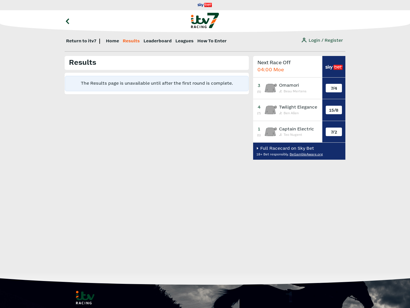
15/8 (334, 110)
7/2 (334, 132)
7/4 (334, 88)
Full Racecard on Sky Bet (286, 148)
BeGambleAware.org (306, 154)
